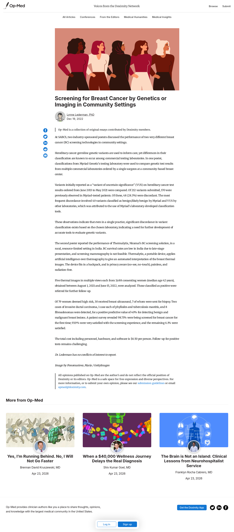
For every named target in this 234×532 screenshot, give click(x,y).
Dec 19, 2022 (75, 118)
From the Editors (109, 17)
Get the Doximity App (192, 507)
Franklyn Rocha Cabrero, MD (193, 472)
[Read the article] (40, 430)
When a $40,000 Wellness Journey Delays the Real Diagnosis (117, 458)
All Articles (69, 17)
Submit (226, 6)
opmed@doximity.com (72, 387)
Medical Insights (161, 17)
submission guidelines (151, 383)
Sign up (127, 524)
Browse (213, 6)
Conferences (87, 17)
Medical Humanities (135, 17)
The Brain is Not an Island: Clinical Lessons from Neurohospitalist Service (194, 461)
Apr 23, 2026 (27, 473)
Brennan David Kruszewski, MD (40, 467)
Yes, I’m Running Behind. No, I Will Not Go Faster (40, 458)
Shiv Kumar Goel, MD (117, 467)
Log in (106, 524)
